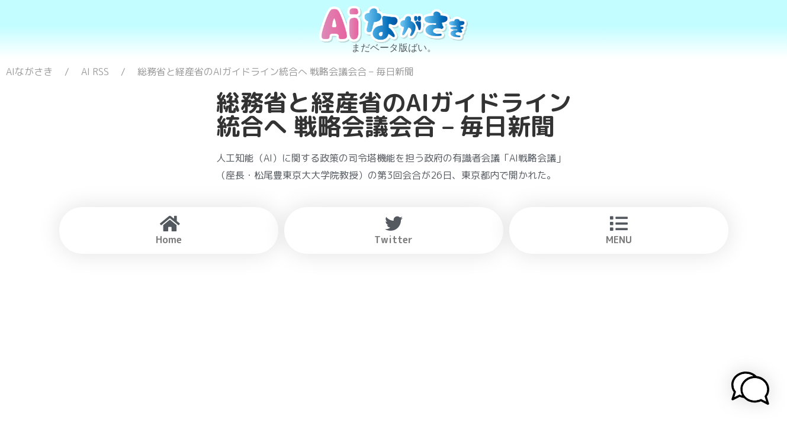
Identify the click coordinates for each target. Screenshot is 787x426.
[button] (750, 390)
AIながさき (29, 71)
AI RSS (95, 71)
